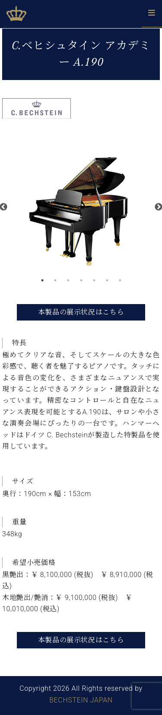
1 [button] (42, 280)
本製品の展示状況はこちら (81, 312)
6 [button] (107, 280)
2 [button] (55, 280)
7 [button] (120, 280)
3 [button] (68, 280)
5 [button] (94, 280)
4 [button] (81, 280)
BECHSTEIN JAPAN (81, 700)
